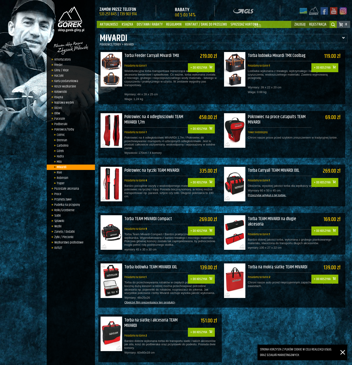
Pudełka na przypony (66, 204)
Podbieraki (59, 124)
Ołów (56, 113)
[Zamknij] (342, 347)
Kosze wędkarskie (64, 86)
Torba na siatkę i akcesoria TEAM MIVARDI (151, 308)
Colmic (59, 134)
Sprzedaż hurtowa (244, 24)
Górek (58, 151)
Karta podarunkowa (65, 81)
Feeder (57, 64)
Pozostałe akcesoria (65, 188)
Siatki (56, 215)
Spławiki (58, 221)
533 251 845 (108, 14)
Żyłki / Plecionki (62, 237)
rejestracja (317, 24)
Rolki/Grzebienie (63, 210)
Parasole (58, 118)
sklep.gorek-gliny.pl (132, 359)
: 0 (345, 24)
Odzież (57, 108)
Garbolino (61, 145)
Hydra (58, 156)
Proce (56, 194)
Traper (59, 183)
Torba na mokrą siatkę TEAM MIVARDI (280, 255)
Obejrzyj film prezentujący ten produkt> (149, 291)
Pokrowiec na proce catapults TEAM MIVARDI (279, 117)
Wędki (56, 226)
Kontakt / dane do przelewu (206, 24)
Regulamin (174, 24)
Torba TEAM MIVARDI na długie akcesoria (274, 213)
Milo (57, 161)
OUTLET (57, 247)
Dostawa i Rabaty (150, 24)
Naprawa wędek (63, 102)
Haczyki (57, 75)
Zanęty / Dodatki (63, 231)
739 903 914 (128, 14)
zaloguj (300, 24)
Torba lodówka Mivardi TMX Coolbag (279, 55)
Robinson (61, 177)
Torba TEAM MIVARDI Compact (148, 210)
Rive (58, 172)
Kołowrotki (59, 91)
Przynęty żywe (61, 199)
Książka (127, 24)
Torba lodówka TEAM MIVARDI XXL (150, 255)
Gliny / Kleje (60, 70)
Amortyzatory (61, 59)
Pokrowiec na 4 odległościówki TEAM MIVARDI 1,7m (153, 117)
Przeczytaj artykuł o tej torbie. (269, 189)
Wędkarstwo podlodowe (67, 242)
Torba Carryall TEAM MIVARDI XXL (276, 164)
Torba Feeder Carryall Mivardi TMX (151, 55)
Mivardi (60, 167)
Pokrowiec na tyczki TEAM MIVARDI (151, 164)
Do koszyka (202, 64)
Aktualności (109, 24)
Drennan (60, 140)
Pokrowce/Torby (63, 129)
